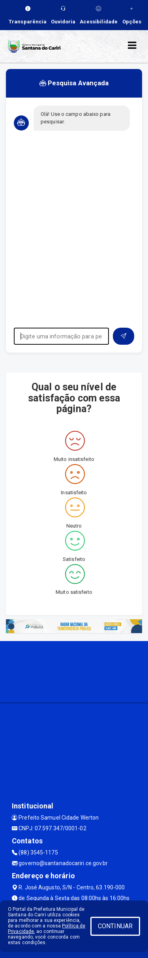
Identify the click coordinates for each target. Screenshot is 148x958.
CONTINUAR (115, 926)
